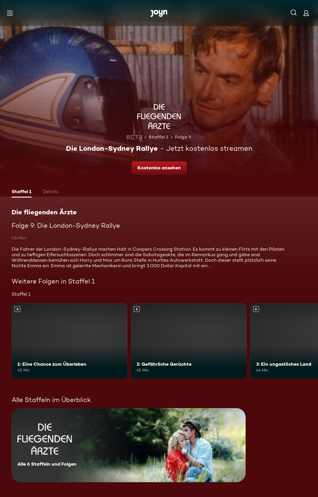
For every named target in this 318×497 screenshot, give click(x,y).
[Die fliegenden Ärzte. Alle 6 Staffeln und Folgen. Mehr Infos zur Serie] (129, 445)
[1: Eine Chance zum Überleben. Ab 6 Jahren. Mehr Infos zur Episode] (69, 340)
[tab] (21, 192)
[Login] (306, 13)
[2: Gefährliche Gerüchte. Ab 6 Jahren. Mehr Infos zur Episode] (188, 340)
